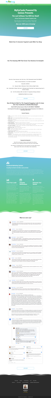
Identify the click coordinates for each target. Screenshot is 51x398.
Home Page (8, 4)
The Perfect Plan (19, 4)
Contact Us (13, 382)
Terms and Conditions (25, 382)
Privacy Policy (19, 382)
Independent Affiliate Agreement (34, 382)
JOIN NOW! (25, 28)
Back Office (34, 380)
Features (14, 4)
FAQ (24, 4)
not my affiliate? (25, 392)
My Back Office (29, 4)
